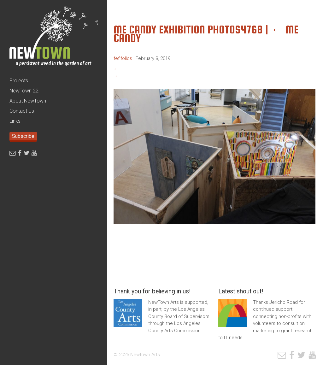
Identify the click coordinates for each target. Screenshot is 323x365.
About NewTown (27, 101)
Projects (18, 81)
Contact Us (21, 111)
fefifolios (123, 58)
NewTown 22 (23, 91)
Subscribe (23, 136)
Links (15, 121)
